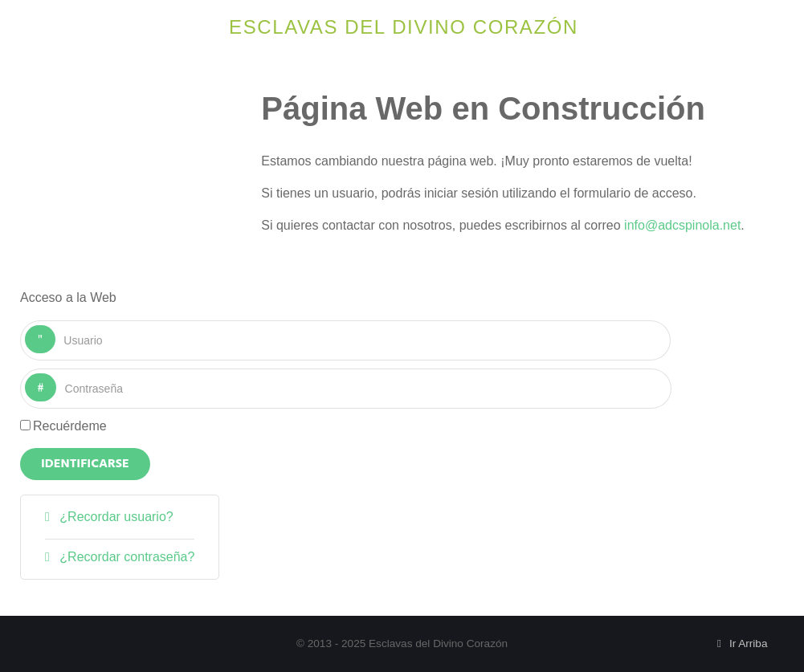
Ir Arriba (740, 643)
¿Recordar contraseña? (125, 557)
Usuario (55, 325)
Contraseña (56, 373)
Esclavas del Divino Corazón (403, 27)
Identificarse (85, 464)
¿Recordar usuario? (114, 516)
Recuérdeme (70, 426)
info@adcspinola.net (682, 225)
